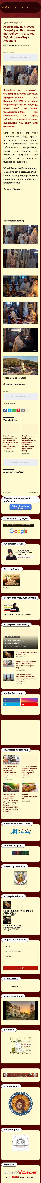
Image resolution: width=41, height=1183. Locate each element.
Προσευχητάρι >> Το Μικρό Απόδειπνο (26, 653)
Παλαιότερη (33, 492)
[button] (2, 7)
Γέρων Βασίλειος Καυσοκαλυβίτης (14, 642)
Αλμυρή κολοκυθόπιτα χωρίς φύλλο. (30, 796)
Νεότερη (7, 492)
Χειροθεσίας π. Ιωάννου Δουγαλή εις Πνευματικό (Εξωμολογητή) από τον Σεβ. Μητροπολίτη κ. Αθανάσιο (11, 442)
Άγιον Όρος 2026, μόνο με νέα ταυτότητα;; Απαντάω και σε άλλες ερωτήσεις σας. (26, 664)
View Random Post (20, 507)
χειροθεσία (18, 22)
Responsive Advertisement (20, 57)
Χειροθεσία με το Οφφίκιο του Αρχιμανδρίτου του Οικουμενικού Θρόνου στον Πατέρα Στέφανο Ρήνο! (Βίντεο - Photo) (29, 443)
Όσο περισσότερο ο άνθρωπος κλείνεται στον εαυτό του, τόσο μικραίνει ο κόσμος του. (26, 678)
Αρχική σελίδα (8, 22)
